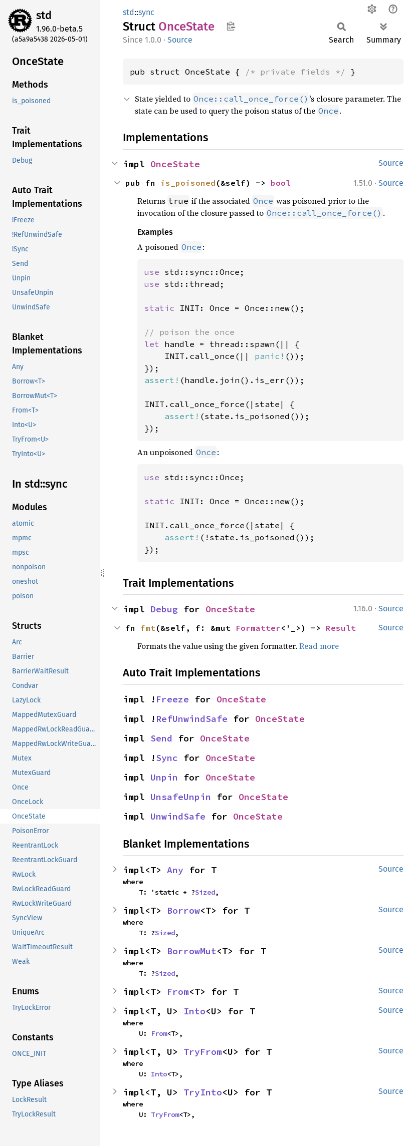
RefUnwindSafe (192, 718)
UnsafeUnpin (180, 797)
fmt (147, 628)
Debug (164, 609)
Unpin (164, 777)
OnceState (175, 164)
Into (194, 1011)
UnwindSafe (178, 816)
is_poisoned (188, 183)
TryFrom (202, 1051)
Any (175, 870)
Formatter (258, 628)
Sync (167, 757)
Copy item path (231, 26)
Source (179, 40)
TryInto (202, 1092)
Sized (205, 892)
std (44, 15)
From (178, 991)
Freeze (172, 699)
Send (161, 738)
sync (146, 12)
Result (341, 628)
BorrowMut (192, 951)
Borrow (183, 910)
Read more (319, 645)
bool (281, 183)
